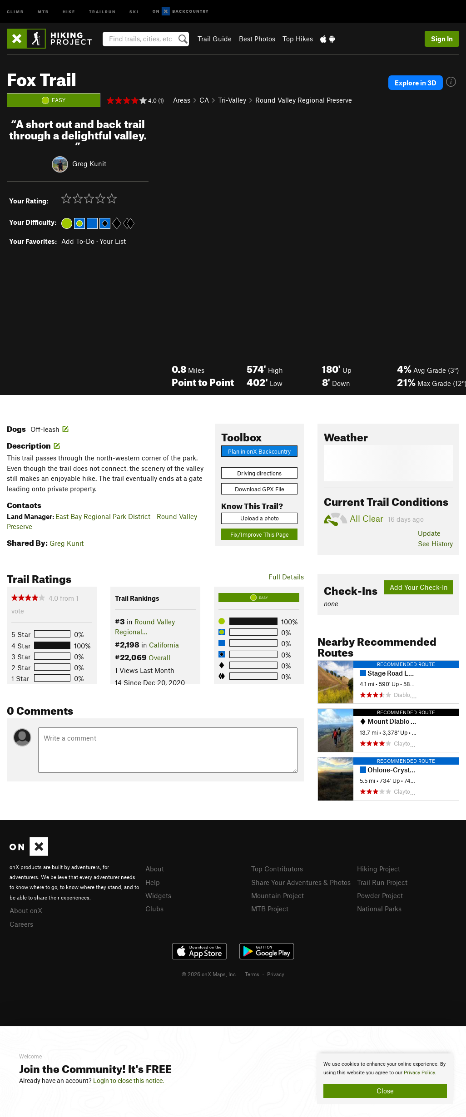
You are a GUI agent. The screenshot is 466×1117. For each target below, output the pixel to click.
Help (152, 882)
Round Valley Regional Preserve (303, 100)
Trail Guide (215, 39)
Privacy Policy (419, 1073)
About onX (26, 910)
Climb (15, 11)
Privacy (275, 974)
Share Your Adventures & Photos (301, 882)
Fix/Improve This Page (259, 534)
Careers (21, 924)
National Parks (379, 908)
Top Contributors (277, 869)
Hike (69, 11)
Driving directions (259, 473)
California (164, 645)
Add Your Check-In (419, 587)
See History (435, 543)
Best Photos (257, 39)
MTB (43, 11)
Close (385, 1091)
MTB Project (269, 908)
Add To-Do (77, 241)
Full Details (286, 577)
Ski (134, 11)
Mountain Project (277, 895)
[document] (385, 1079)
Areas (181, 100)
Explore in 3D (415, 83)
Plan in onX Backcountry (259, 451)
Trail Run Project (382, 882)
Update (429, 533)
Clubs (154, 908)
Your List (112, 241)
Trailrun (102, 11)
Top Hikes (298, 39)
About (154, 869)
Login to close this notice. (128, 1080)
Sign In (442, 39)
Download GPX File (259, 489)
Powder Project (380, 895)
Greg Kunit (89, 163)
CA (204, 100)
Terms (252, 974)
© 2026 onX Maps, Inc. (209, 974)
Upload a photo (259, 518)
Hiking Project (378, 869)
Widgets (158, 895)
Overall (159, 657)
